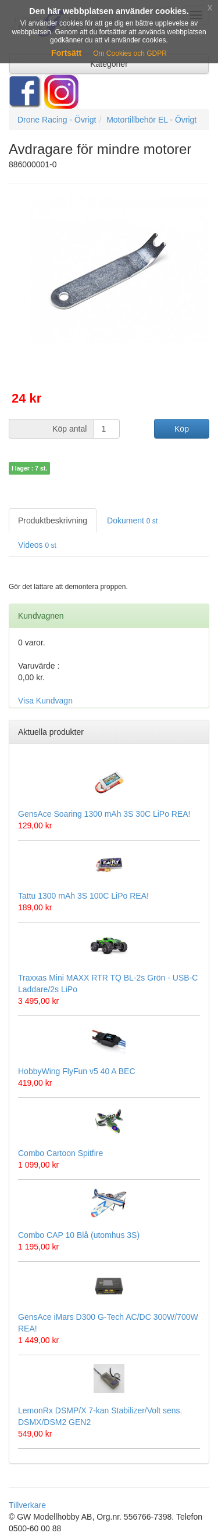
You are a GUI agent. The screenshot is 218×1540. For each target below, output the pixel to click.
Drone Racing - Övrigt (56, 119)
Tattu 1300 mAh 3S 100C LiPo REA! (83, 895)
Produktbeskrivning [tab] (52, 520)
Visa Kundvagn (45, 700)
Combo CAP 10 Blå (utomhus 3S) (79, 1235)
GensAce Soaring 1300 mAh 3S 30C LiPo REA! (104, 814)
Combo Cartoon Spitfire (60, 1153)
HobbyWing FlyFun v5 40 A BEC (76, 1071)
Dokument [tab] (132, 520)
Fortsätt (66, 53)
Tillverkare (27, 1505)
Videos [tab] (37, 545)
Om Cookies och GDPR (130, 53)
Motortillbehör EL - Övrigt (151, 119)
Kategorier (109, 64)
